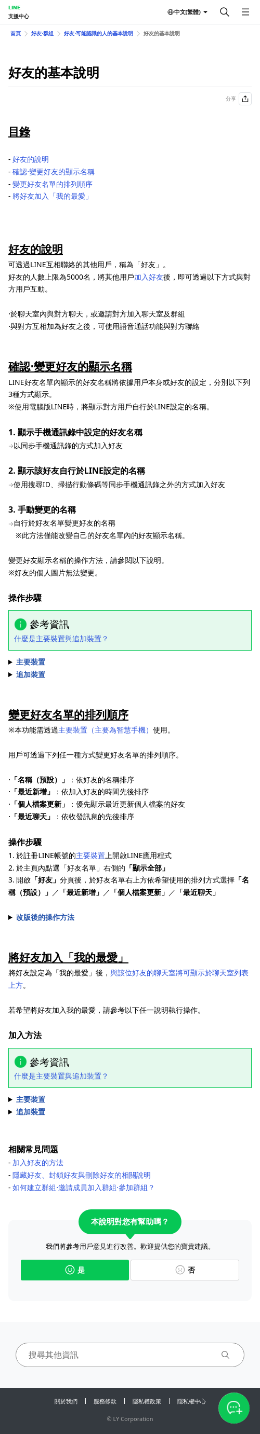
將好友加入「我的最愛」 (52, 196)
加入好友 (148, 277)
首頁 (15, 33)
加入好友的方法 (37, 1162)
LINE (14, 7)
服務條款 (105, 1401)
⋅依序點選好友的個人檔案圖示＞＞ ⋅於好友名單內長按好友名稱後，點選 (130, 1099)
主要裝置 (90, 855)
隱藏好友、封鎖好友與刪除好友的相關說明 (81, 1175)
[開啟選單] (245, 12)
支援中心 (18, 16)
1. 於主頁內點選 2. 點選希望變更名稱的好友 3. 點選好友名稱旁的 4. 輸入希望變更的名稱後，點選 (130, 662)
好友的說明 (30, 159)
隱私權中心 (191, 1401)
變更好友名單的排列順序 (52, 184)
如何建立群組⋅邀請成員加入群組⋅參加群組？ (83, 1187)
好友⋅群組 (42, 33)
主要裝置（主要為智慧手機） (105, 730)
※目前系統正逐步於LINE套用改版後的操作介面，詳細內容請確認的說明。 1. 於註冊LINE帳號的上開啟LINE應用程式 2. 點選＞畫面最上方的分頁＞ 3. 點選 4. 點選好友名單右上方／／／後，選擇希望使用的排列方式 (130, 917)
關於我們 (66, 1401)
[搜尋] (224, 12)
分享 (239, 98)
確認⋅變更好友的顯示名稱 (53, 171)
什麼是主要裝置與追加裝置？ (61, 638)
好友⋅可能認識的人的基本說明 (98, 33)
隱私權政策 (147, 1401)
